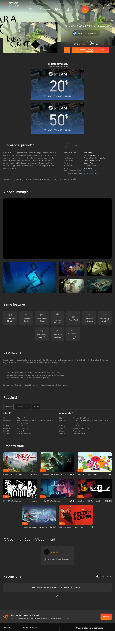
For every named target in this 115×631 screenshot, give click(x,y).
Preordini (45, 3)
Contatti (25, 594)
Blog (68, 3)
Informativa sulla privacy (30, 586)
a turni (54, 134)
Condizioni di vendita (29, 583)
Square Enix (88, 118)
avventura (28, 134)
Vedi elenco (88, 108)
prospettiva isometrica (66, 134)
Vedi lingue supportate (92, 110)
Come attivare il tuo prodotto (94, 113)
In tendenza (34, 3)
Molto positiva (89, 126)
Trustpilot (6, 583)
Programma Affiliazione (30, 590)
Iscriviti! (106, 572)
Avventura (88, 123)
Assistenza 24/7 (79, 3)
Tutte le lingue (104, 531)
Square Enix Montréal (92, 115)
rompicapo (18, 134)
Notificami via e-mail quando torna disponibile (90, 50)
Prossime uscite (58, 3)
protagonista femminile (41, 134)
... (76, 134)
